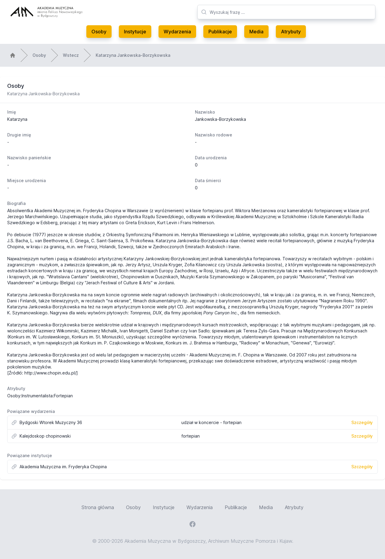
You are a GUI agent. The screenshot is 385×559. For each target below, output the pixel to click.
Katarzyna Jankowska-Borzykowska (133, 55)
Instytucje (135, 32)
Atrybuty (291, 32)
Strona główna (98, 507)
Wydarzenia (177, 32)
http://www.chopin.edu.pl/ (50, 372)
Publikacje (220, 32)
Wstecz (71, 55)
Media (256, 32)
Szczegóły (362, 422)
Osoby (98, 32)
